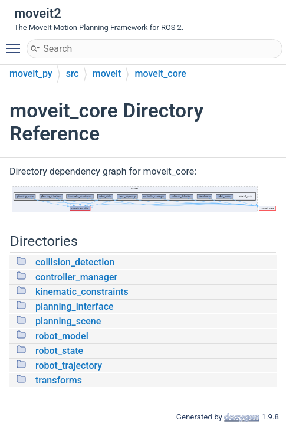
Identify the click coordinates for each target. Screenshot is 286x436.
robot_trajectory (68, 365)
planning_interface (74, 306)
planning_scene (68, 321)
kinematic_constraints (82, 291)
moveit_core (160, 73)
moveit (107, 73)
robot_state (59, 350)
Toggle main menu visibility (16, 43)
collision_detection (74, 262)
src (72, 73)
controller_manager (76, 277)
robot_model (61, 336)
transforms (58, 380)
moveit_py (30, 73)
